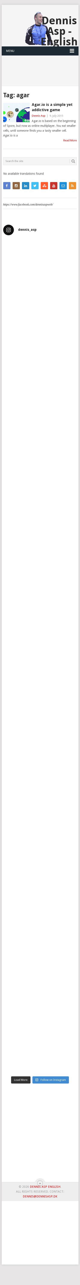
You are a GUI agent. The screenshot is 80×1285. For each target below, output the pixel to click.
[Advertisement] (40, 1134)
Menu (10, 51)
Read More (70, 140)
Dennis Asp (38, 115)
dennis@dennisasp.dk (40, 1196)
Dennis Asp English (45, 1186)
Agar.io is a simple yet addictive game (52, 107)
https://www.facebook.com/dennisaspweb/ (28, 204)
